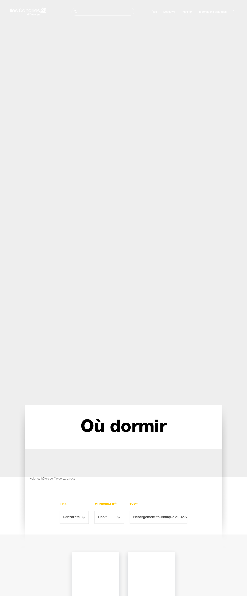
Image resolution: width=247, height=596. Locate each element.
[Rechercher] (103, 12)
